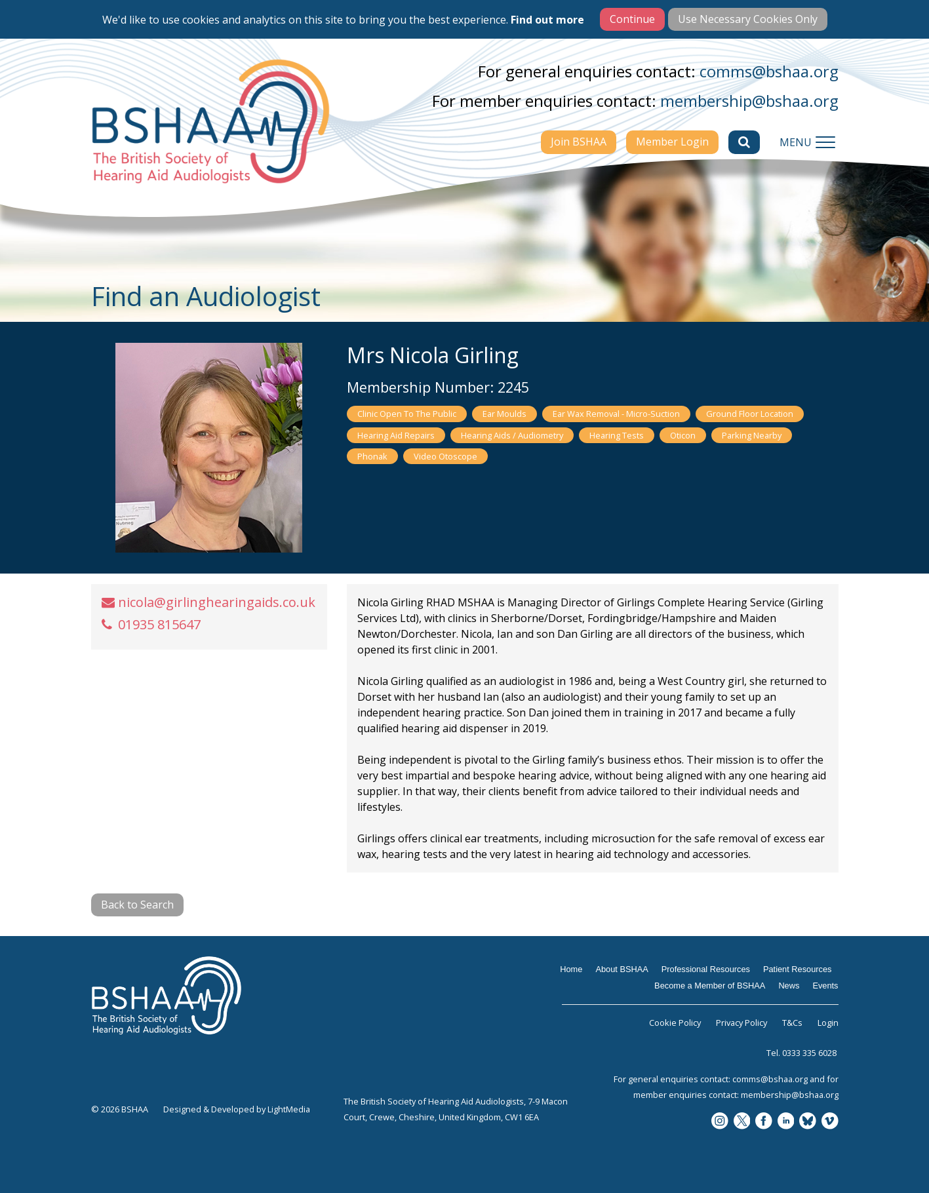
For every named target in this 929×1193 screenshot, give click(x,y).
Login (828, 1022)
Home (571, 969)
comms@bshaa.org (769, 71)
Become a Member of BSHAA (709, 985)
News (788, 985)
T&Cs (792, 1022)
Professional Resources (706, 969)
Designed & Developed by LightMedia (236, 1109)
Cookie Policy (675, 1022)
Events (825, 985)
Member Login (672, 141)
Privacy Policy (741, 1022)
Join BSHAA (578, 141)
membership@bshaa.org (749, 100)
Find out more (547, 19)
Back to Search (137, 904)
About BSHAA (621, 969)
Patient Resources (797, 969)
